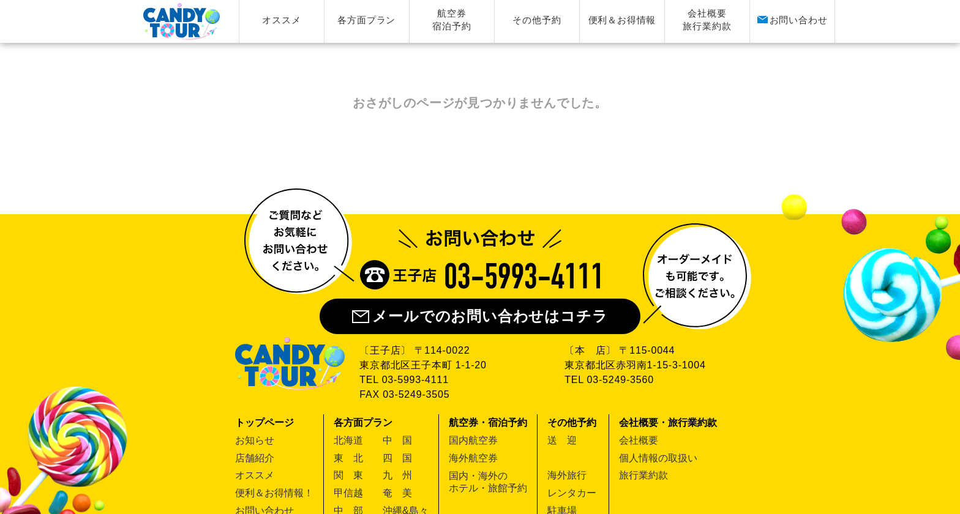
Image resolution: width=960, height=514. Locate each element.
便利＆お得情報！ (274, 493)
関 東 (348, 475)
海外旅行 (567, 475)
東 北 (348, 458)
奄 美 (397, 493)
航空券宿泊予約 (451, 19)
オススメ (281, 20)
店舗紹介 (254, 458)
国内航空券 (473, 440)
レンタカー (571, 493)
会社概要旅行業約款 (707, 19)
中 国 (397, 440)
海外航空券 (473, 458)
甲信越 (348, 493)
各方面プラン (366, 20)
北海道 (348, 440)
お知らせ (254, 440)
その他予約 (536, 20)
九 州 (397, 475)
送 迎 (562, 440)
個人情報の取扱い (658, 458)
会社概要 (638, 440)
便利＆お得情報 (622, 20)
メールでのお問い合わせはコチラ (479, 316)
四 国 (397, 458)
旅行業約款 (643, 475)
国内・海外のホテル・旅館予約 (488, 482)
